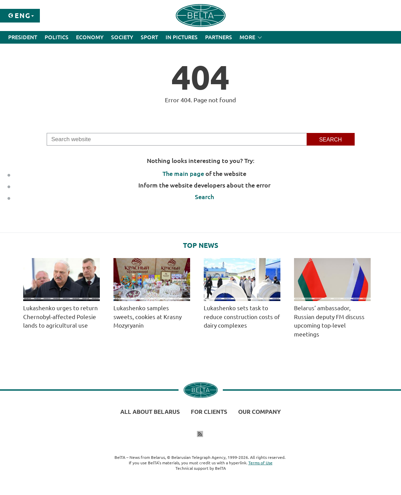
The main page (183, 173)
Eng (23, 15)
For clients (209, 411)
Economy (90, 37)
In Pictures (182, 37)
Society (122, 37)
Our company (259, 411)
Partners (218, 37)
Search (204, 196)
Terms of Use (260, 463)
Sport (149, 37)
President (22, 37)
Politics (56, 37)
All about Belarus (150, 411)
